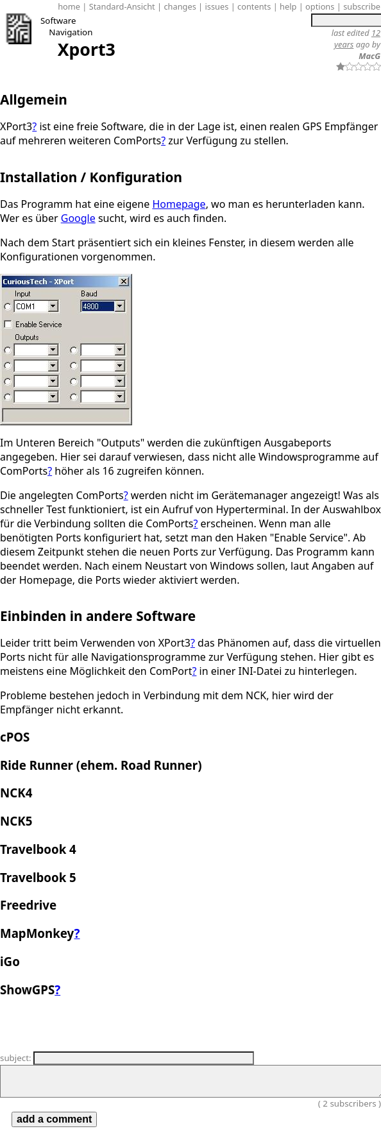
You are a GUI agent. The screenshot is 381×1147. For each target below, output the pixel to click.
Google (78, 218)
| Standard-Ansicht (118, 6)
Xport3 (86, 49)
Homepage (178, 204)
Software (58, 20)
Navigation (70, 32)
